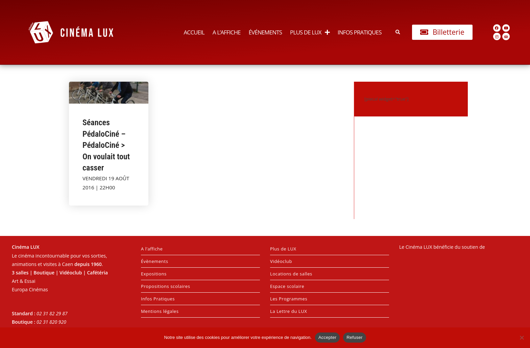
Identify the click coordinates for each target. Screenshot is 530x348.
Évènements (154, 261)
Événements (265, 32)
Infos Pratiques (360, 32)
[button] (398, 32)
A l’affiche (227, 32)
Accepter (327, 337)
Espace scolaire (287, 286)
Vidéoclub (281, 261)
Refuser (354, 337)
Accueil (194, 32)
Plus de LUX (310, 32)
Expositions (154, 274)
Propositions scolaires (165, 286)
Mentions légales (160, 311)
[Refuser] (521, 337)
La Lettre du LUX (288, 311)
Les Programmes (288, 299)
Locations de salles (291, 274)
